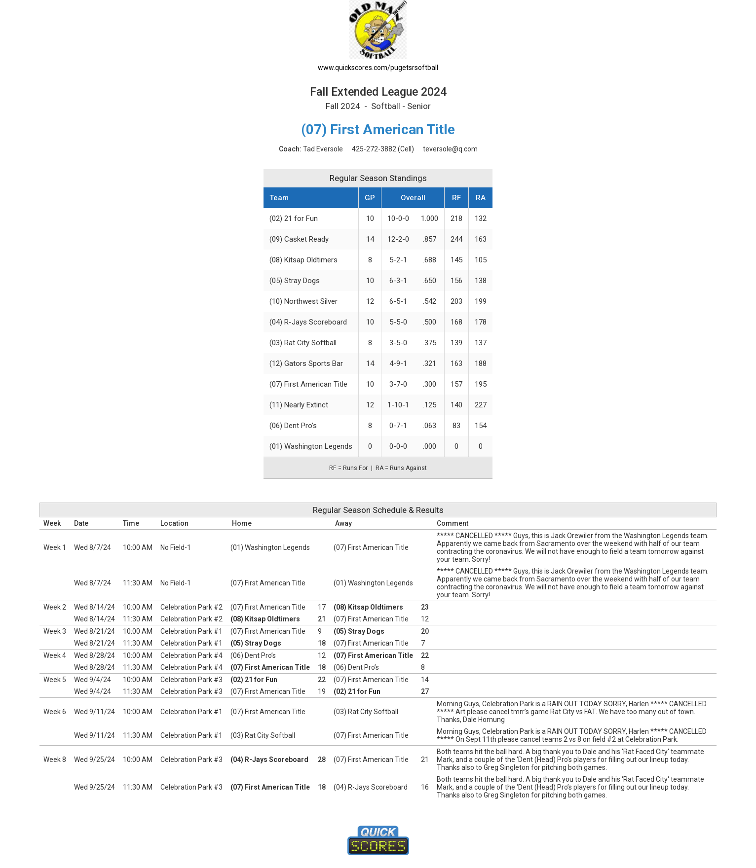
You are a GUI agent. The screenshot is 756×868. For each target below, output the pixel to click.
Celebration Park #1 (191, 631)
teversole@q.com (450, 149)
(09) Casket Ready (299, 239)
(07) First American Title (308, 384)
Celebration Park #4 (191, 655)
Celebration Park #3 (191, 680)
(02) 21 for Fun (293, 218)
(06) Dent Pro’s (293, 425)
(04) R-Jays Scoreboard (308, 322)
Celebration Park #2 (191, 607)
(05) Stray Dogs (294, 280)
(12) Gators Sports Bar (306, 363)
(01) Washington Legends (310, 446)
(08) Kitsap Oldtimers (303, 259)
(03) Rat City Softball (303, 342)
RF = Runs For (348, 468)
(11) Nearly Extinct (298, 404)
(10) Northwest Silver (303, 301)
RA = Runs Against (401, 468)
